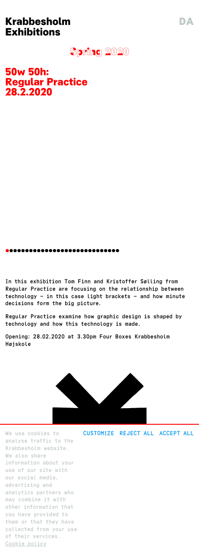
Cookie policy (25, 543)
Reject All (136, 433)
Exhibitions (32, 32)
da (186, 22)
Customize (98, 433)
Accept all (176, 433)
